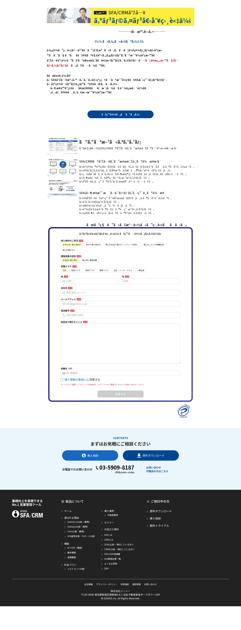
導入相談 (90, 479)
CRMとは (108, 563)
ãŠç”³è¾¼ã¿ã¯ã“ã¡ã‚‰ (120, 114)
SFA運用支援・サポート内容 (81, 559)
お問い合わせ (153, 491)
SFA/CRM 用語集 (112, 577)
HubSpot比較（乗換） (78, 550)
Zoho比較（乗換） (76, 555)
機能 (66, 567)
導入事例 (109, 534)
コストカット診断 (76, 592)
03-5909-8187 (115, 491)
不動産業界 (112, 538)
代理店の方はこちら (157, 495)
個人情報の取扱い (75, 403)
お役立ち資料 (111, 553)
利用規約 (124, 608)
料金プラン (70, 588)
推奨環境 (136, 608)
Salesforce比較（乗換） (79, 545)
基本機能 (71, 576)
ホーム (68, 534)
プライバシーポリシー (106, 608)
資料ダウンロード (151, 479)
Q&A (106, 592)
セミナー (109, 546)
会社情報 (88, 608)
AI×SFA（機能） (75, 571)
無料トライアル (159, 549)
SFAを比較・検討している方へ (119, 568)
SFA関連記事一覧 (112, 582)
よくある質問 (110, 587)
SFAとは (108, 558)
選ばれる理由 (71, 541)
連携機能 (71, 581)
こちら (118, 408)
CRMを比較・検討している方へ (119, 573)
